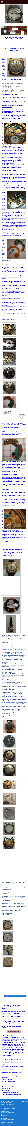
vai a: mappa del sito (14, 1031)
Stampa (4, 1101)
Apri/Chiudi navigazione (14, 1)
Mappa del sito (10, 1101)
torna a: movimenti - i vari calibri (15, 995)
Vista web (24, 1101)
